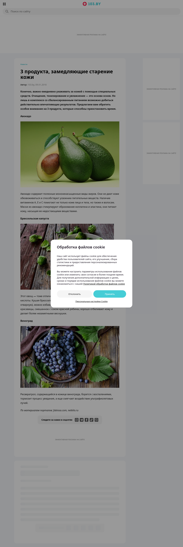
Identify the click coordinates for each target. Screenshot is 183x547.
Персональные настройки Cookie (91, 301)
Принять (110, 293)
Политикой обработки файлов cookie (104, 283)
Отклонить (74, 293)
